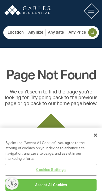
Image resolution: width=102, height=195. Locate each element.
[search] (92, 32)
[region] (51, 161)
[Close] (95, 135)
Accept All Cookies (51, 185)
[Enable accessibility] (11, 183)
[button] (91, 10)
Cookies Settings (51, 169)
